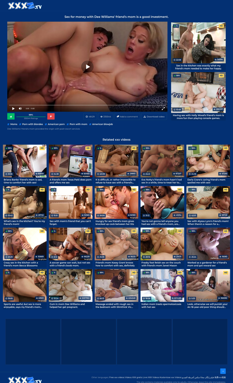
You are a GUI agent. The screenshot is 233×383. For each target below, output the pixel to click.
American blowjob (102, 124)
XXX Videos (98, 5)
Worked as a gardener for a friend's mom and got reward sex (207, 264)
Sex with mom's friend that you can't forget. (70, 222)
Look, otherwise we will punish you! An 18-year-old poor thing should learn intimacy (207, 305)
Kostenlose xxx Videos (170, 377)
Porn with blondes (32, 124)
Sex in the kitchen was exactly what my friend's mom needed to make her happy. (198, 67)
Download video (156, 116)
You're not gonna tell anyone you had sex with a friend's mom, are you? (159, 222)
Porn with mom (78, 124)
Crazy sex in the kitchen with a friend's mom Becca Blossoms (21, 264)
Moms (13, 124)
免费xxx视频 (220, 377)
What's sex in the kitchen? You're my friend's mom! (24, 222)
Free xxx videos (117, 377)
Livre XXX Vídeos (151, 377)
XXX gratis (135, 5)
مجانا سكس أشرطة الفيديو (193, 377)
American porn (56, 124)
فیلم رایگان (209, 377)
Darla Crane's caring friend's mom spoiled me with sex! (206, 181)
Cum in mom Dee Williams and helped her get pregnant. (67, 305)
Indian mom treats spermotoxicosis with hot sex (161, 305)
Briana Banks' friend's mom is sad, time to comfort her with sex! (23, 181)
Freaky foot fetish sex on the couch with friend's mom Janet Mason (161, 264)
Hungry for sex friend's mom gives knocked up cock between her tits (115, 222)
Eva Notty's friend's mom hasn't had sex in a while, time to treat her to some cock (161, 181)
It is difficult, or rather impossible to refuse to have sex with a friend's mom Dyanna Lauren (115, 181)
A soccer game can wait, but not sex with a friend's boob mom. (70, 264)
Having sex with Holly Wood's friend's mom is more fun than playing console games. (198, 116)
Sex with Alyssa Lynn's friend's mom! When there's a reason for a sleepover (207, 222)
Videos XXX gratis (133, 377)
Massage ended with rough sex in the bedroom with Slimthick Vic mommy (114, 305)
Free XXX (117, 5)
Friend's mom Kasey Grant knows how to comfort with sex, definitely (115, 264)
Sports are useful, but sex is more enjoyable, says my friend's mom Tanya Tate (22, 305)
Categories (77, 5)
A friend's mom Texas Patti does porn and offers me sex (71, 181)
